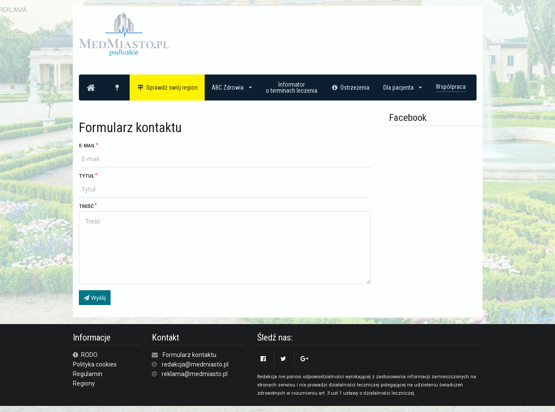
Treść (86, 206)
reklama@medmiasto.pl (195, 373)
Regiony (84, 383)
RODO (85, 354)
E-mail (87, 146)
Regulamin (87, 373)
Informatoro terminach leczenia (291, 87)
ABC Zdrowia (232, 87)
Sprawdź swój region (167, 87)
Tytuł (86, 176)
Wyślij (94, 298)
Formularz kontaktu (189, 354)
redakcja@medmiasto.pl (195, 364)
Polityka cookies (95, 364)
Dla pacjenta (402, 87)
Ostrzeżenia (350, 87)
